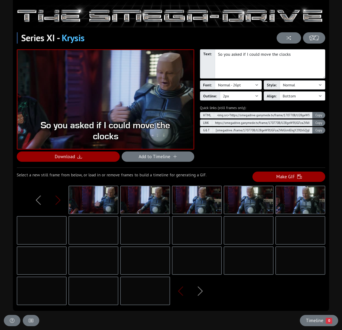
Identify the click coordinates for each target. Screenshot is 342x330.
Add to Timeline (158, 156)
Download (68, 156)
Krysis (73, 38)
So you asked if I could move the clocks (270, 63)
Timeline (319, 320)
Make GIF (289, 176)
